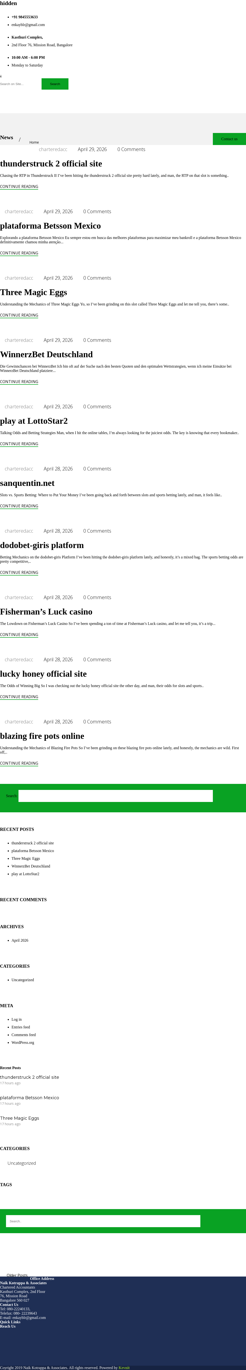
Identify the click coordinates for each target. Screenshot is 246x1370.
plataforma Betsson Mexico (50, 226)
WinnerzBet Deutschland (46, 354)
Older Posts (17, 1275)
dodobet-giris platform (42, 545)
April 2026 (20, 940)
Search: (12, 796)
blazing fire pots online (42, 736)
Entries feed (21, 1027)
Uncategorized (23, 980)
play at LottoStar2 (34, 421)
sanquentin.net (27, 483)
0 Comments (131, 149)
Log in (17, 1019)
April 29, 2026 (92, 149)
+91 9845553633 (25, 17)
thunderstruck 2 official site (51, 163)
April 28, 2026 (58, 468)
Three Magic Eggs (33, 292)
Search (55, 84)
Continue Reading (19, 186)
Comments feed (24, 1035)
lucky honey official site (43, 674)
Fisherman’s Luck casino (46, 611)
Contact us (229, 139)
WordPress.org (23, 1042)
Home (34, 142)
